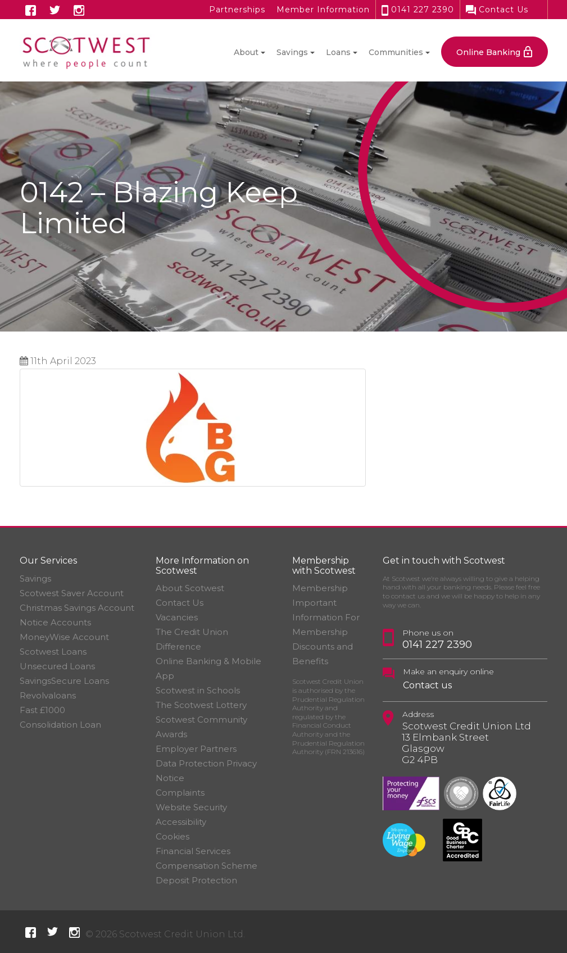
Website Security (191, 807)
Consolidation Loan (60, 724)
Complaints (180, 792)
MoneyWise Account (64, 637)
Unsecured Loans (57, 666)
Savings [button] (292, 52)
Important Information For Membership (326, 617)
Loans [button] (338, 52)
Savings (35, 578)
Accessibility (181, 821)
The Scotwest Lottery (201, 705)
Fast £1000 (42, 710)
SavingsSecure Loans (64, 680)
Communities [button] (396, 52)
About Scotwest (190, 588)
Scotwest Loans (53, 651)
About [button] (246, 52)
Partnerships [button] (237, 9)
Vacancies (177, 617)
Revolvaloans (48, 695)
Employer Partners (196, 748)
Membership (320, 588)
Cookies (172, 836)
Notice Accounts (55, 622)
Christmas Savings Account (77, 607)
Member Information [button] (323, 9)
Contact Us (497, 9)
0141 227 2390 (418, 9)
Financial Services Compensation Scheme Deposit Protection (206, 866)
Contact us (427, 685)
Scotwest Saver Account (72, 593)
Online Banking (488, 52)
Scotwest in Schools (198, 690)
